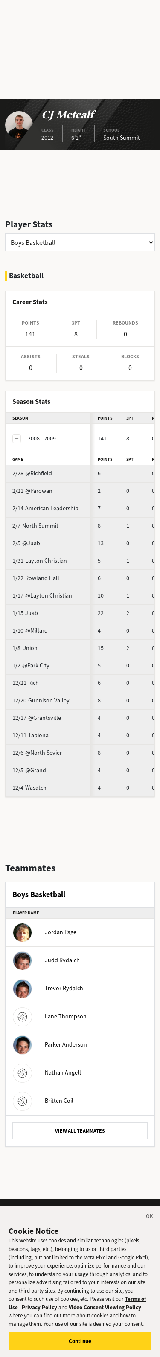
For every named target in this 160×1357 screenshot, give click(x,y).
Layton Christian (39, 561)
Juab (25, 613)
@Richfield (32, 473)
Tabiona (30, 735)
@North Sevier (37, 753)
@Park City (30, 665)
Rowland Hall (35, 578)
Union (25, 648)
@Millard (30, 631)
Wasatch (29, 788)
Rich (25, 683)
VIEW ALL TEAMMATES (80, 1130)
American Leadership (45, 508)
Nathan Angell (47, 1073)
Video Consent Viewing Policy (105, 1310)
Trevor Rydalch (48, 988)
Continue (80, 1344)
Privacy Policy (39, 1310)
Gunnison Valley (41, 700)
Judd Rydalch (46, 960)
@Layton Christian (42, 596)
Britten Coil (43, 1101)
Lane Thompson (50, 1016)
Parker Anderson (50, 1045)
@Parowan (32, 491)
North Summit (35, 526)
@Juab (26, 543)
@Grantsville (36, 718)
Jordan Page (44, 932)
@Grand (29, 770)
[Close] (149, 1221)
